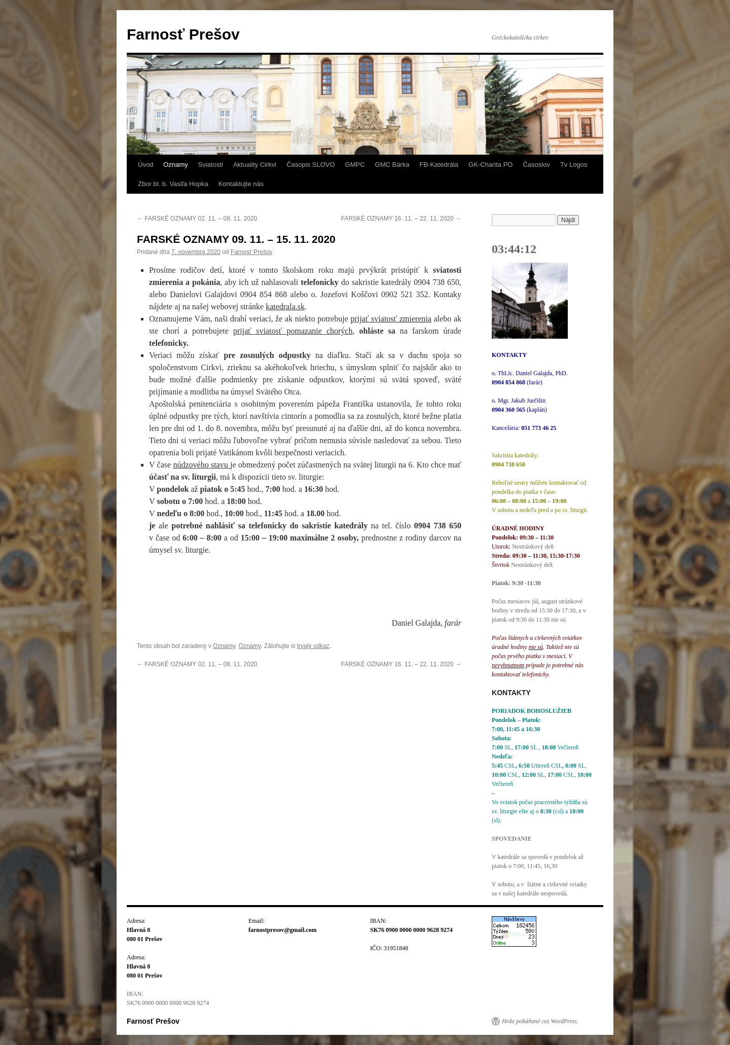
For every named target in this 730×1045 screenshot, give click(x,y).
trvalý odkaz (313, 646)
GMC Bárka (392, 164)
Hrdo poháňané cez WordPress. (540, 1021)
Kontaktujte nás (241, 184)
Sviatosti (210, 164)
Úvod (145, 164)
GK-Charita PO (490, 164)
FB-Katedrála (438, 164)
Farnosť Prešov (183, 34)
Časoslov (536, 164)
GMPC (355, 164)
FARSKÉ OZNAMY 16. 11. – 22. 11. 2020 (401, 218)
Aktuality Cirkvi (254, 164)
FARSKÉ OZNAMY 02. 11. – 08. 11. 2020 (197, 218)
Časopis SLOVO (310, 164)
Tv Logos (573, 164)
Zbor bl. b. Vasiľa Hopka (173, 184)
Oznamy (175, 164)
